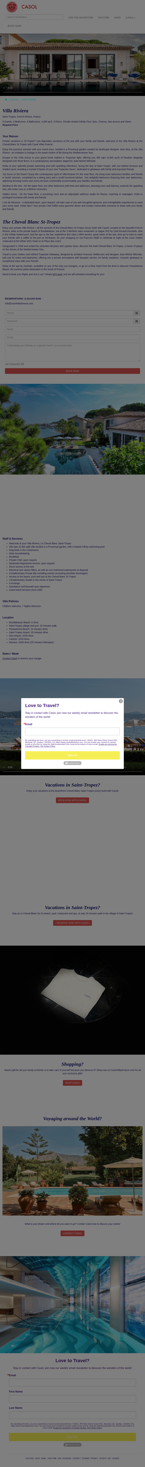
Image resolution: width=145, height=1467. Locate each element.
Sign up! (72, 755)
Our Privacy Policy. (47, 746)
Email (28, 724)
